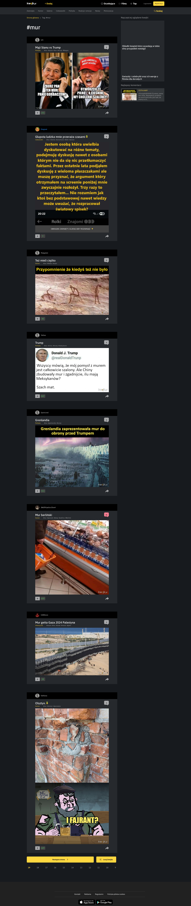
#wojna (50, 50)
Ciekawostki (60, 11)
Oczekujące (105, 3)
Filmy (120, 3)
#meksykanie (62, 345)
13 (81, 867)
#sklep (56, 518)
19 (29, 867)
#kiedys (49, 263)
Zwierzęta (30, 11)
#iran (55, 50)
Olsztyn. (41, 703)
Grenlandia (42, 420)
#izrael (58, 625)
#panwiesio (57, 706)
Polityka (72, 11)
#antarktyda (60, 139)
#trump (60, 50)
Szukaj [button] (159, 11)
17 (46, 867)
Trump (39, 342)
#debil (67, 139)
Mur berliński (43, 514)
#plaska (71, 139)
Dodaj (50, 3)
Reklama (87, 894)
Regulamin (99, 894)
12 (90, 867)
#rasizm (48, 625)
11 (98, 867)
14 (72, 867)
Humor (40, 11)
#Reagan (66, 50)
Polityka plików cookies (116, 894)
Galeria (49, 11)
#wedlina (62, 518)
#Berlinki (68, 518)
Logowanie (145, 4)
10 (107, 867)
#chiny (50, 345)
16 (55, 867)
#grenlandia (52, 423)
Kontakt (77, 894)
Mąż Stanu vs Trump (48, 47)
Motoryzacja (108, 11)
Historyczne (39, 625)
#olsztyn (50, 706)
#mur (45, 50)
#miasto (63, 625)
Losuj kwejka (107, 859)
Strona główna (33, 18)
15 (64, 867)
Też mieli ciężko (45, 260)
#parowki (50, 518)
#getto (69, 625)
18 (38, 867)
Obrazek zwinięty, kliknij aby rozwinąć (70, 229)
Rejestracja (158, 4)
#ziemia (52, 139)
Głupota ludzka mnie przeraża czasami (61, 136)
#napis (55, 263)
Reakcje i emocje (85, 11)
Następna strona (60, 859)
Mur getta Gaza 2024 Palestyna (55, 622)
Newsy (97, 11)
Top (131, 3)
